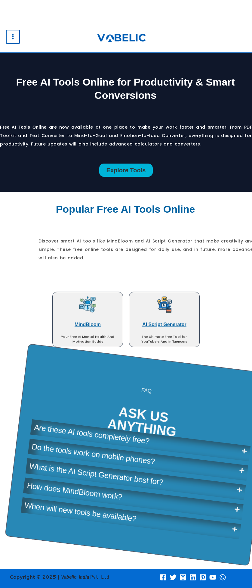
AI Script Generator (164, 90)
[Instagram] (183, 577)
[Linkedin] (192, 577)
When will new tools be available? (105, 462)
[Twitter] (173, 577)
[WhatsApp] (222, 577)
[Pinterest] (202, 577)
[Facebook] (163, 577)
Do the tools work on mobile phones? (135, 411)
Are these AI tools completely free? (140, 392)
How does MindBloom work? (106, 441)
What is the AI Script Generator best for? (132, 431)
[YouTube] (212, 577)
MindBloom (88, 90)
